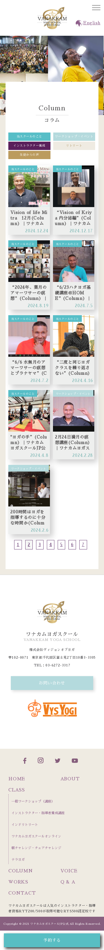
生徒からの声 (29, 154)
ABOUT (70, 779)
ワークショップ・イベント (74, 136)
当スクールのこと (29, 136)
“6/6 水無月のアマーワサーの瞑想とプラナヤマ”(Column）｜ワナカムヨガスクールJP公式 (28, 368)
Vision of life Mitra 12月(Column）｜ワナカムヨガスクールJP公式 (28, 218)
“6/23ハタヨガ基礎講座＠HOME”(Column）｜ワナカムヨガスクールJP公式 (73, 293)
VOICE (68, 871)
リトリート (74, 145)
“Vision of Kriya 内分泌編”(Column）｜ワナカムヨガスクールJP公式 (73, 218)
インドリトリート (24, 824)
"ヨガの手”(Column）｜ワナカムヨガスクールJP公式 (28, 443)
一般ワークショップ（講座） (33, 801)
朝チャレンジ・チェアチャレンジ (36, 848)
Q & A (67, 882)
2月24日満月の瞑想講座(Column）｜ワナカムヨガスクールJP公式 (73, 443)
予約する (52, 940)
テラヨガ (18, 859)
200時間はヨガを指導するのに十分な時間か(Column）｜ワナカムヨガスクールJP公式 (28, 518)
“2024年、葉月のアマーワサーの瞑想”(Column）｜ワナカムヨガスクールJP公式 (28, 293)
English (91, 23)
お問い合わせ (52, 683)
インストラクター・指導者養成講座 (38, 813)
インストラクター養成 (29, 145)
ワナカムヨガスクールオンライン (36, 836)
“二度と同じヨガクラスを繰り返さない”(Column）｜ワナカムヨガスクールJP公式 (73, 368)
